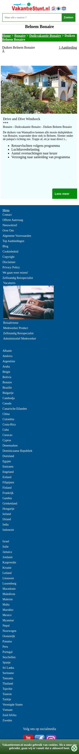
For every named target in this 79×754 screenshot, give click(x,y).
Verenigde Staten (13, 704)
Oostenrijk (9, 636)
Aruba (6, 366)
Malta (6, 604)
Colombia (8, 419)
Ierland (7, 514)
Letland (7, 573)
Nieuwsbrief (10, 225)
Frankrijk (8, 493)
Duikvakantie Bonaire (45, 35)
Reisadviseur (10, 322)
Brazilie (7, 387)
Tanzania (8, 678)
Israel (6, 541)
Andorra (7, 356)
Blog (5, 246)
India (6, 524)
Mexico (7, 615)
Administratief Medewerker (19, 338)
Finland (7, 487)
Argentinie (9, 361)
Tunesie (7, 694)
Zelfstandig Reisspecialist (18, 277)
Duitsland (8, 456)
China (6, 414)
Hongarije (8, 508)
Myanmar (8, 620)
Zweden (7, 720)
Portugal (7, 652)
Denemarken (10, 445)
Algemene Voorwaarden (17, 235)
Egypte (7, 461)
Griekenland (10, 503)
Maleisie (8, 599)
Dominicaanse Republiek (17, 450)
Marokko (8, 609)
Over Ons (8, 230)
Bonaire (20, 35)
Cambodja (9, 398)
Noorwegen (9, 630)
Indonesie (8, 529)
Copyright (9, 256)
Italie (6, 546)
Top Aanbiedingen (13, 241)
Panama (7, 641)
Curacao (7, 435)
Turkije (7, 699)
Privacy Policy (11, 267)
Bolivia (7, 377)
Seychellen (9, 657)
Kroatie (7, 567)
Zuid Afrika (9, 715)
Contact (7, 214)
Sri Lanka (8, 667)
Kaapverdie (9, 562)
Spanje (7, 662)
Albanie (7, 350)
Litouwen (8, 578)
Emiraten (8, 466)
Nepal (6, 625)
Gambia (7, 498)
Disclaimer (9, 262)
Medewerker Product (15, 328)
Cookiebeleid (10, 251)
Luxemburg (9, 583)
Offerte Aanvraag (13, 220)
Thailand (8, 683)
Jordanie (7, 557)
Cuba (6, 429)
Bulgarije (8, 392)
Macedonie (9, 588)
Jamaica (7, 551)
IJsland (7, 519)
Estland (7, 477)
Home (6, 35)
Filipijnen (8, 482)
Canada (7, 403)
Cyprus (7, 440)
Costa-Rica (9, 424)
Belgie (6, 371)
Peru (5, 646)
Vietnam (7, 709)
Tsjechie (7, 688)
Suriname (8, 673)
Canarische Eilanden (15, 408)
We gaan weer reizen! (15, 272)
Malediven (9, 594)
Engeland (8, 471)
